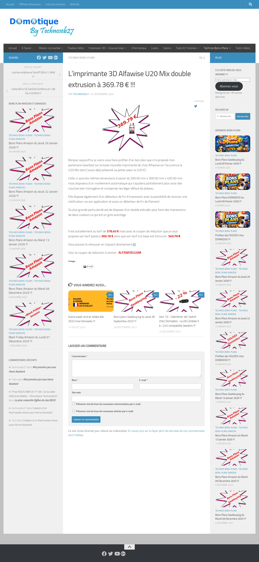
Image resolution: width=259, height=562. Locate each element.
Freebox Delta (76, 48)
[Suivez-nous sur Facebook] (39, 57)
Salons (167, 48)
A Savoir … (28, 48)
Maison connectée (49, 48)
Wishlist (74, 4)
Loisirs (154, 48)
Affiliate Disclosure (30, 4)
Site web (76, 392)
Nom (75, 379)
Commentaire (80, 356)
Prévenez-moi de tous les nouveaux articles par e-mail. (105, 411)
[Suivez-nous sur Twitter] (44, 57)
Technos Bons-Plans (216, 48)
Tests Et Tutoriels (186, 48)
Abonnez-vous (229, 86)
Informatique (138, 48)
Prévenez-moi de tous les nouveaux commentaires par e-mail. (108, 403)
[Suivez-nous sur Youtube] (50, 57)
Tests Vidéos (243, 48)
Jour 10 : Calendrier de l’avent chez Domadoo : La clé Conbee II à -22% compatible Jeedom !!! (179, 321)
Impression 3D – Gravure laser (106, 48)
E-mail (143, 379)
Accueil (10, 4)
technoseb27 (81, 94)
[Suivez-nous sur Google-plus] (56, 57)
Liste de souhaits (55, 4)
